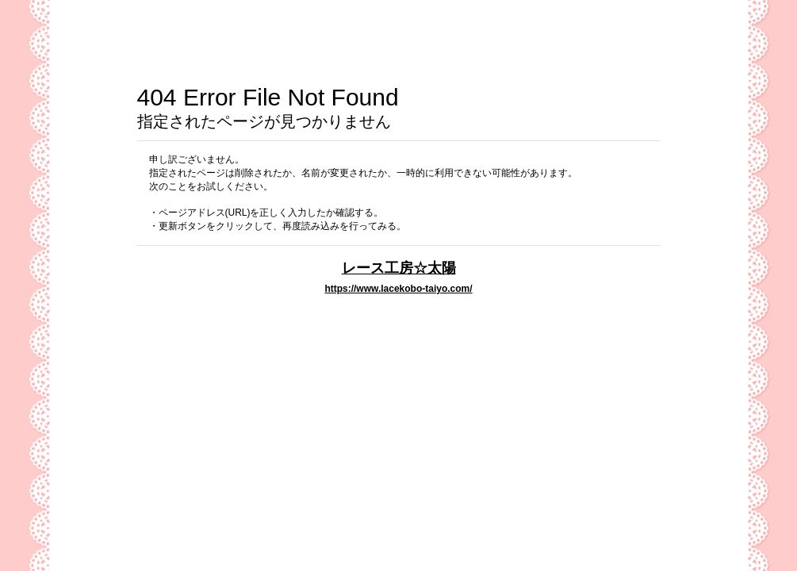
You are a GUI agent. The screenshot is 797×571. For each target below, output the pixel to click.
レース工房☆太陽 (399, 267)
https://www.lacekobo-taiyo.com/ (398, 288)
